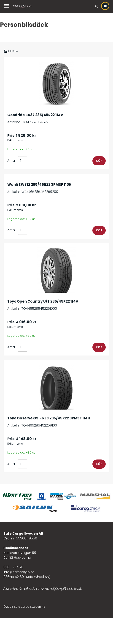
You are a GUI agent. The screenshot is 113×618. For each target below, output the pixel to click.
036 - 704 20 (13, 567)
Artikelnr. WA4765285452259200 (56, 185)
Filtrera (11, 51)
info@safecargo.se (18, 572)
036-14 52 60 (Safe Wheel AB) (26, 576)
